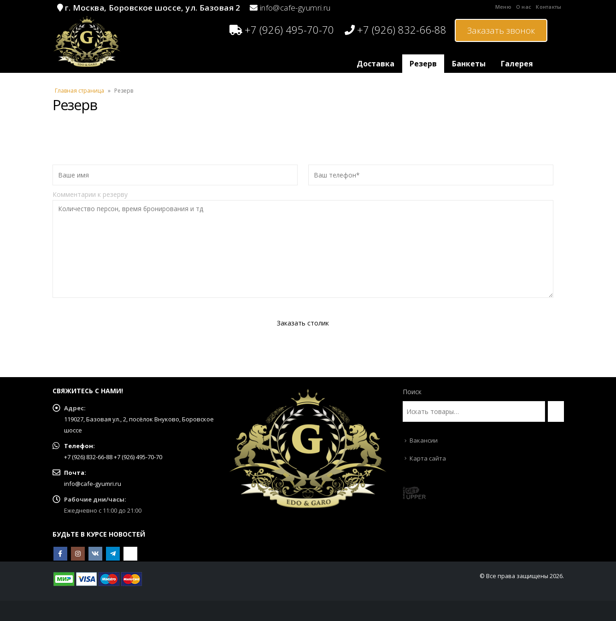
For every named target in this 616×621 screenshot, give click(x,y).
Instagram (78, 554)
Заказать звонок (501, 30)
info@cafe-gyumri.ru (295, 7)
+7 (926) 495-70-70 (281, 29)
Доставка (375, 64)
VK (95, 554)
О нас (523, 6)
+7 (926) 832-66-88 (395, 29)
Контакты (548, 6)
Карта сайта (428, 458)
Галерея (517, 64)
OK (130, 554)
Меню (503, 6)
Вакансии (424, 440)
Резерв (423, 64)
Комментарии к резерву (303, 221)
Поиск (412, 391)
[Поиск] (555, 411)
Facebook (60, 554)
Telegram (113, 554)
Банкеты (469, 64)
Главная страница (79, 91)
